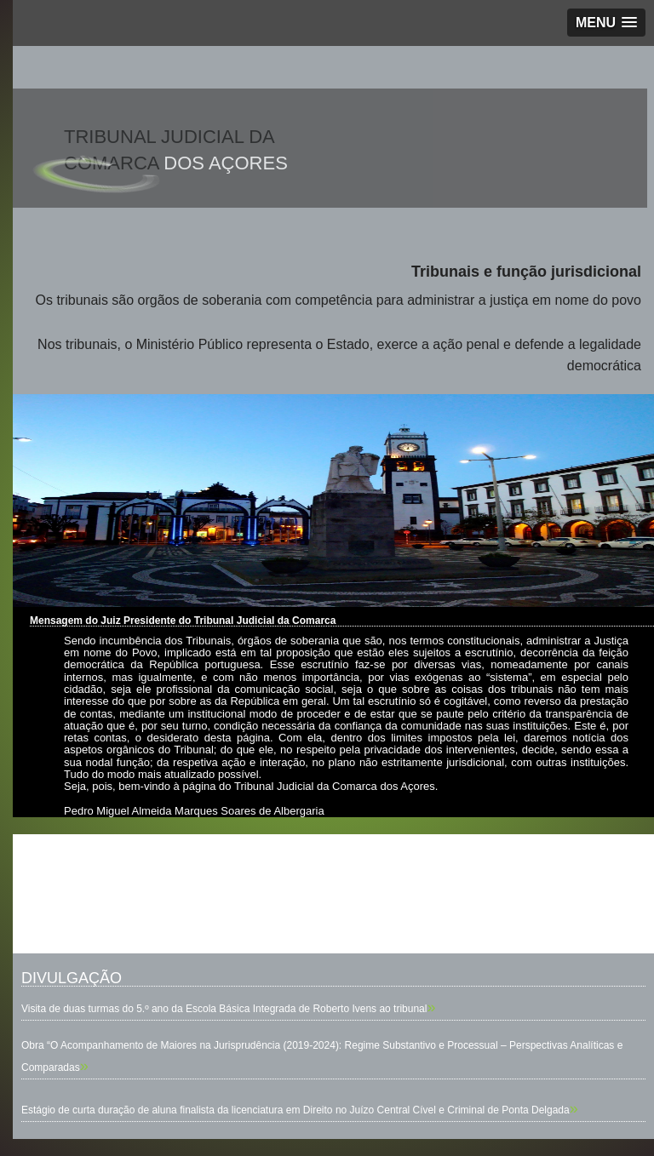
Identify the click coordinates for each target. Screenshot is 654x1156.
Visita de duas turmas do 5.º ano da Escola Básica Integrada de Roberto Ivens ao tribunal (224, 1009)
